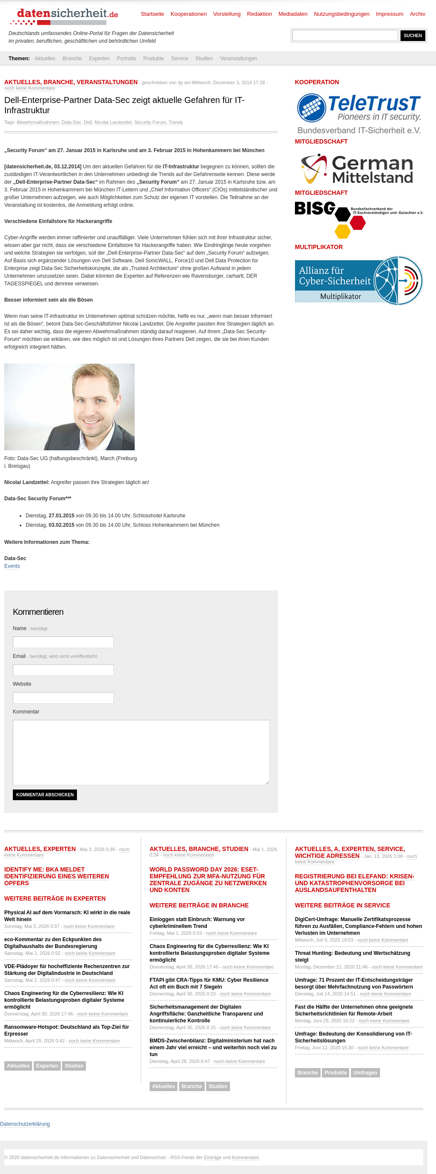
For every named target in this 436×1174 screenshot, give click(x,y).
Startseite (152, 14)
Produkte (153, 59)
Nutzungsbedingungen (341, 14)
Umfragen (365, 1073)
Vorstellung (227, 14)
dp (180, 82)
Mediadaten (293, 14)
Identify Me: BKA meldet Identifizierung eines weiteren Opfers (56, 876)
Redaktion (259, 14)
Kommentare (245, 1157)
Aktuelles (45, 59)
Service (179, 59)
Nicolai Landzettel (113, 122)
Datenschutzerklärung (25, 1124)
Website (22, 684)
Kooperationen (189, 14)
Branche (72, 59)
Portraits (126, 59)
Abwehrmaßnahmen (38, 122)
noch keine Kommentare (29, 88)
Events (12, 566)
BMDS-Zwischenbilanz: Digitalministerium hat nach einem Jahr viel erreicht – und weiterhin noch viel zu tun (213, 1047)
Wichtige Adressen (327, 855)
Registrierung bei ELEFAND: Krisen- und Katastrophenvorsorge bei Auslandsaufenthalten (354, 883)
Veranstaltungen (238, 59)
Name (30, 628)
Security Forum (150, 122)
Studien (204, 59)
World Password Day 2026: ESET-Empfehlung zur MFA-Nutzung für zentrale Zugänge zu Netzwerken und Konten (208, 879)
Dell (88, 122)
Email (55, 656)
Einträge (212, 1157)
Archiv (417, 14)
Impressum (390, 14)
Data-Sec (71, 122)
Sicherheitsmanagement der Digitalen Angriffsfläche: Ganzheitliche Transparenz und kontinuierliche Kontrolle (206, 1014)
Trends (175, 122)
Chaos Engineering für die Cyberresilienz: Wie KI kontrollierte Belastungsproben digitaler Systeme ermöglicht (64, 1000)
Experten (99, 59)
